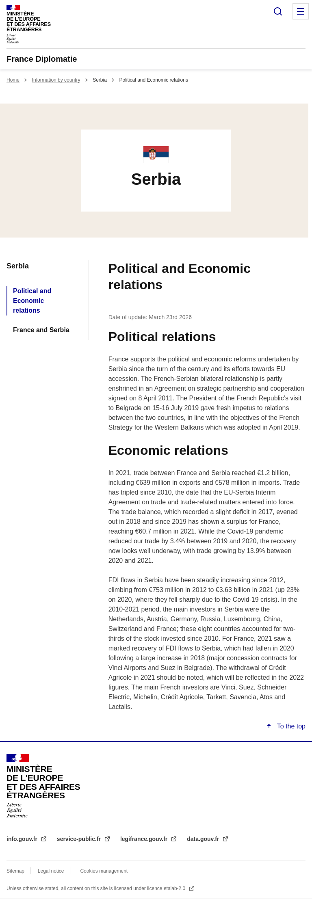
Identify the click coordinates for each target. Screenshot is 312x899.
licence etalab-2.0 (166, 888)
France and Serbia (41, 329)
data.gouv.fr (204, 839)
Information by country (56, 80)
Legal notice (51, 871)
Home (13, 80)
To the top (290, 726)
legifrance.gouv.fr (144, 839)
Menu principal (300, 11)
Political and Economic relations (32, 300)
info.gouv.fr (22, 839)
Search (278, 11)
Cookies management (104, 871)
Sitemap (16, 871)
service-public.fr (79, 839)
